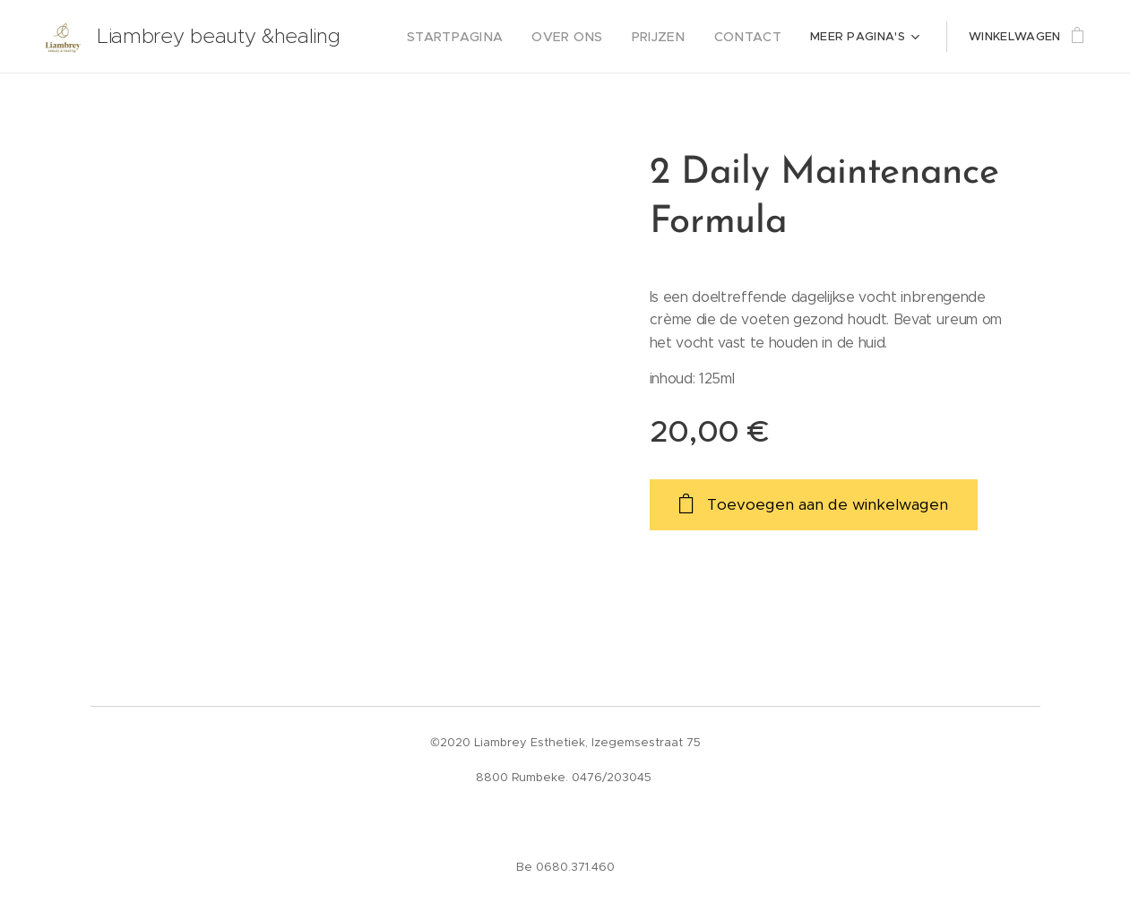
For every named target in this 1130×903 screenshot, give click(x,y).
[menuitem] (480, 36)
